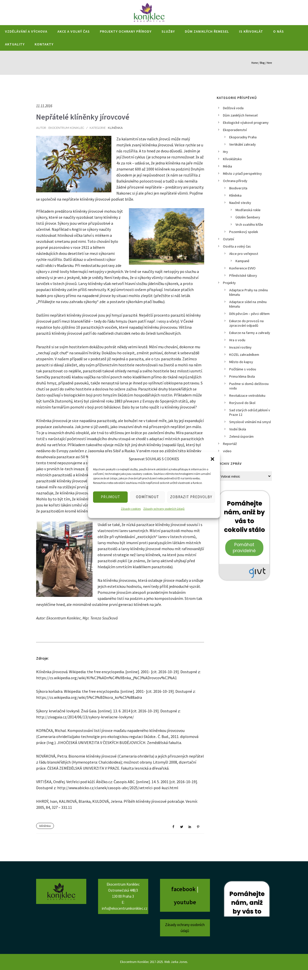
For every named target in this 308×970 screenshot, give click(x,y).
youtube (185, 902)
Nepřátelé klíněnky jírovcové (82, 117)
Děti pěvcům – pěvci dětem (249, 313)
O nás (278, 31)
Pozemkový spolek (243, 232)
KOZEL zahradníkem (244, 354)
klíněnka (45, 826)
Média (227, 166)
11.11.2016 (44, 105)
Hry (225, 151)
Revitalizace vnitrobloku (247, 395)
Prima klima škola (242, 376)
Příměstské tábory (243, 275)
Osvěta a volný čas (237, 246)
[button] (212, 459)
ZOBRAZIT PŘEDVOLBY (191, 496)
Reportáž (230, 443)
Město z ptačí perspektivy (242, 173)
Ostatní (228, 239)
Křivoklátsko (232, 159)
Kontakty (44, 44)
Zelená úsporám (241, 436)
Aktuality (15, 44)
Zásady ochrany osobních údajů (164, 508)
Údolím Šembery (248, 217)
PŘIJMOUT (110, 496)
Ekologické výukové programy (246, 122)
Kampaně (242, 261)
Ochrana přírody (235, 181)
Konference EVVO (242, 268)
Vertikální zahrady (242, 144)
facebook (184, 889)
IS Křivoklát (251, 31)
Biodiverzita (238, 188)
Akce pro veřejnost (243, 253)
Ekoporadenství (235, 130)
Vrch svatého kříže (249, 224)
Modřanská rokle (248, 210)
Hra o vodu (237, 340)
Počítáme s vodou (242, 369)
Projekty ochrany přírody (125, 31)
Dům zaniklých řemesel (207, 31)
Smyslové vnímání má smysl (250, 422)
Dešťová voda (233, 108)
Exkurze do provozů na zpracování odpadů (246, 323)
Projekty (229, 282)
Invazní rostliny (240, 347)
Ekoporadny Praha (243, 137)
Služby (168, 31)
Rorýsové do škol (242, 403)
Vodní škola (237, 429)
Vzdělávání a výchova (26, 31)
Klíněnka (115, 128)
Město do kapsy (241, 362)
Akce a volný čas (73, 31)
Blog (262, 63)
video (227, 451)
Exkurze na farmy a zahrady (249, 332)
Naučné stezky (240, 202)
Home (254, 63)
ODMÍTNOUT (147, 496)
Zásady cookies (131, 508)
